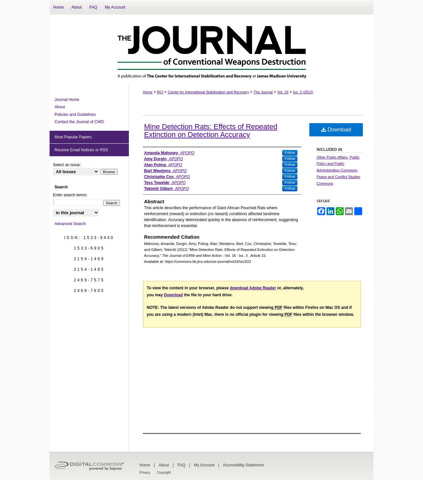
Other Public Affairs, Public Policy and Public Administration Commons (338, 163)
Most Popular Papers (73, 137)
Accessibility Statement (243, 465)
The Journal (263, 92)
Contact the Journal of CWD (79, 122)
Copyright (164, 472)
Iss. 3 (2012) (303, 92)
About (60, 107)
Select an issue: (67, 165)
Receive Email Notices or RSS (81, 150)
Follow (290, 153)
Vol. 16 (282, 92)
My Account (204, 465)
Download (336, 129)
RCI (160, 92)
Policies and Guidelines (75, 114)
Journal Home (67, 99)
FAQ (181, 465)
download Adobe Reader (253, 288)
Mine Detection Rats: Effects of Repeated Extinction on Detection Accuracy (210, 130)
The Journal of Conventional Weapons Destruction (211, 49)
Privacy (144, 472)
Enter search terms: (70, 195)
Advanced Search (70, 223)
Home (147, 92)
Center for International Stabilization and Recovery (208, 92)
